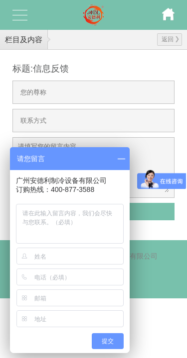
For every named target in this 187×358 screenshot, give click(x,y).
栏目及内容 (23, 39)
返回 (170, 39)
